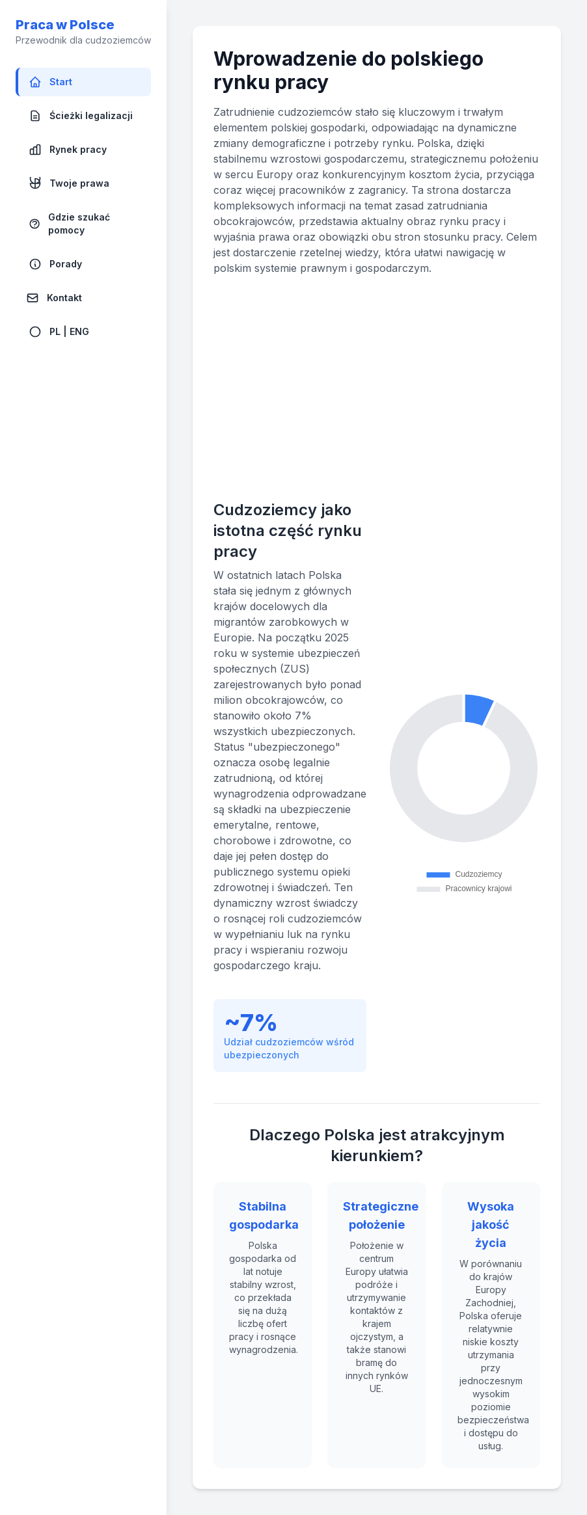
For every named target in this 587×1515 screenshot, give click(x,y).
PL (55, 331)
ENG (79, 331)
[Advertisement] (376, 388)
